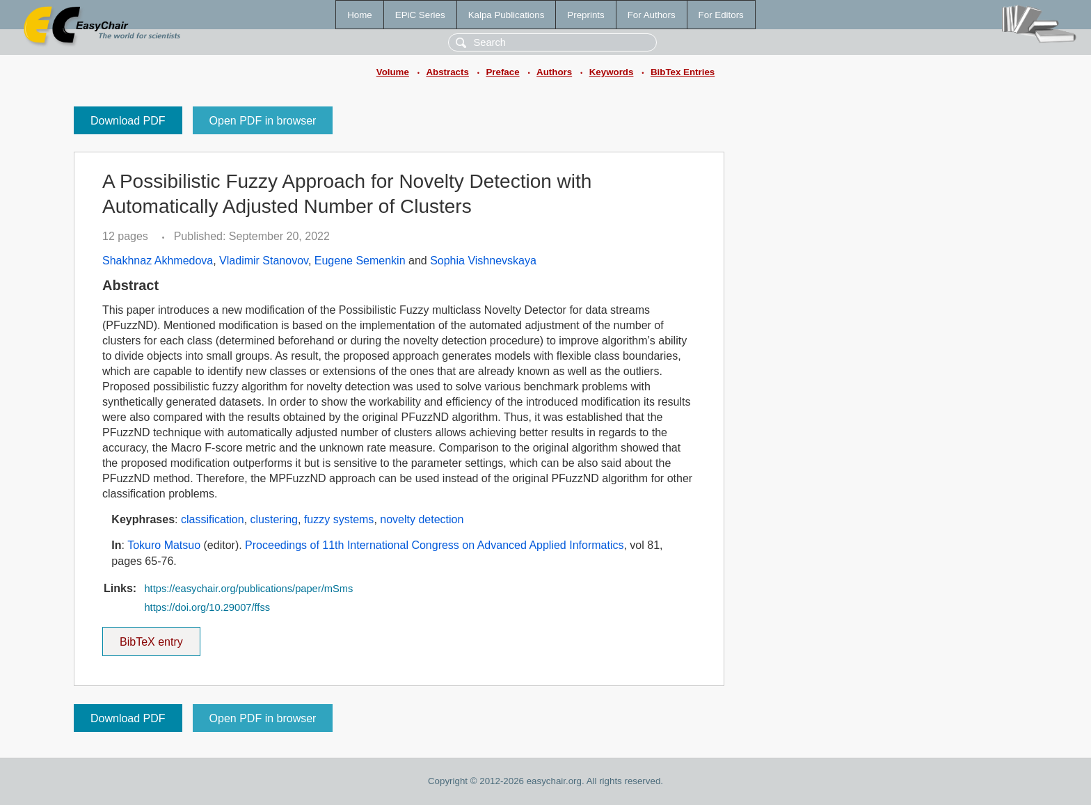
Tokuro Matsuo (163, 545)
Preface (502, 72)
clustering (274, 519)
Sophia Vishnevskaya (483, 260)
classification (212, 519)
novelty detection (421, 519)
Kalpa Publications (506, 15)
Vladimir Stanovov (263, 260)
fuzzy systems (339, 519)
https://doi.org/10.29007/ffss (207, 607)
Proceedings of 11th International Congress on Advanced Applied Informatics (434, 545)
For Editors (721, 15)
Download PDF (128, 121)
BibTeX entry (151, 637)
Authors (554, 72)
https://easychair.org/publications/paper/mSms (248, 588)
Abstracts (447, 72)
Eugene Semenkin (360, 260)
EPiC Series (420, 15)
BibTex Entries (683, 72)
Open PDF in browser (263, 121)
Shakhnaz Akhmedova (157, 260)
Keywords (611, 72)
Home (359, 15)
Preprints (585, 15)
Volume (392, 72)
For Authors (652, 15)
